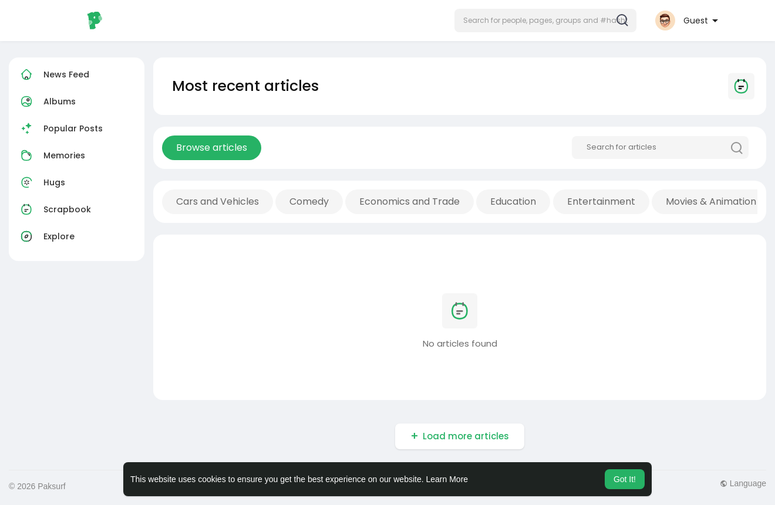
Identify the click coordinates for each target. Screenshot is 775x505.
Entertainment (601, 201)
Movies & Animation (711, 201)
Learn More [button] (447, 479)
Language (743, 483)
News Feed (53, 74)
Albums (47, 101)
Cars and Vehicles (217, 201)
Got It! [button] (625, 479)
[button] (545, 20)
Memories (51, 155)
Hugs (41, 182)
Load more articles (466, 436)
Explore (46, 236)
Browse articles (211, 147)
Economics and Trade (409, 201)
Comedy (309, 201)
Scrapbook (54, 209)
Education (513, 201)
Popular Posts (60, 128)
